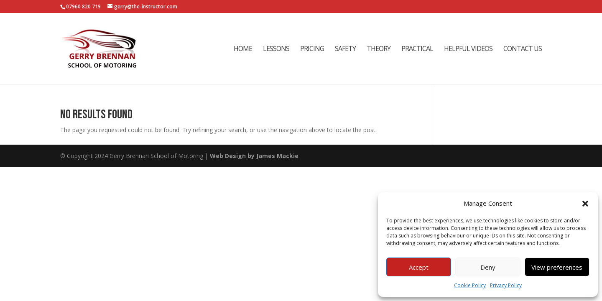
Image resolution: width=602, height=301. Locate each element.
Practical (417, 49)
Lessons (276, 49)
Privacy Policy (506, 285)
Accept (419, 267)
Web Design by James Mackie (254, 156)
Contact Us (522, 49)
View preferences (556, 267)
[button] (585, 203)
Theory (378, 49)
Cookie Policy (470, 285)
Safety (345, 49)
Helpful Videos (468, 49)
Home (243, 49)
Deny (487, 267)
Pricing (312, 49)
